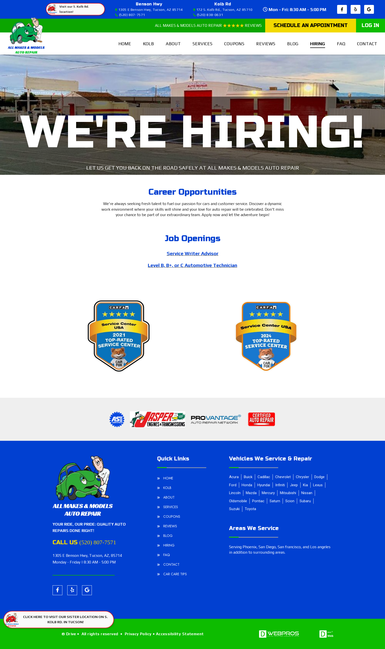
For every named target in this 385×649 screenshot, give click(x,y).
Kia (305, 485)
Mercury (268, 493)
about (173, 43)
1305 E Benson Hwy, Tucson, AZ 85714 (149, 10)
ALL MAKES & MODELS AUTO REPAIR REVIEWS (208, 25)
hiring (317, 43)
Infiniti (280, 485)
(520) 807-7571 (130, 15)
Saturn (275, 501)
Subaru (305, 501)
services (202, 43)
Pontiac (258, 501)
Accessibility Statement (180, 634)
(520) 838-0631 (208, 15)
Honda (247, 485)
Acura (234, 477)
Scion (289, 501)
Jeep (294, 485)
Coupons (234, 43)
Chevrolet (283, 477)
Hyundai (263, 485)
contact (367, 43)
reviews (265, 43)
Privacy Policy (138, 634)
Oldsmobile (238, 501)
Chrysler (302, 477)
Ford (232, 485)
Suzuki (234, 509)
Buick (248, 477)
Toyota (250, 509)
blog (292, 43)
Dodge (319, 477)
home (124, 43)
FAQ (341, 43)
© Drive (69, 634)
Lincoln (235, 493)
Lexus (318, 485)
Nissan (306, 493)
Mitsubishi (288, 493)
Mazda (251, 493)
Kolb (148, 43)
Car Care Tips (175, 574)
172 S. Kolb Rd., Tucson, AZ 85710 (223, 10)
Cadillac (264, 477)
